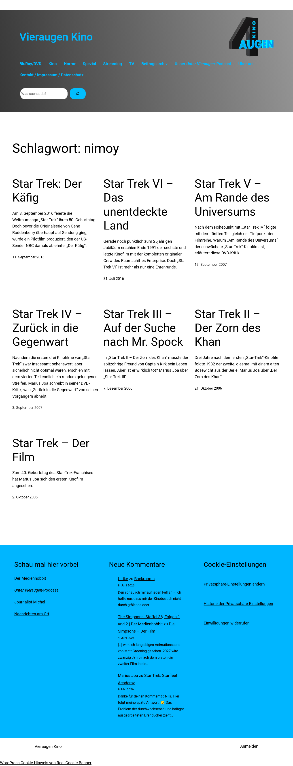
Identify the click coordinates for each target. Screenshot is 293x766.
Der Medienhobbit (30, 578)
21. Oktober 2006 (208, 388)
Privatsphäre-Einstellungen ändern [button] (234, 584)
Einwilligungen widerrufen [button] (227, 623)
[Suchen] (78, 93)
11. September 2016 (28, 257)
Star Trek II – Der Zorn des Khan (228, 328)
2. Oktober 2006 (25, 497)
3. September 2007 (27, 408)
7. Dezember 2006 (118, 388)
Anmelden (249, 746)
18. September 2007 (211, 264)
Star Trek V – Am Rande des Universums (232, 198)
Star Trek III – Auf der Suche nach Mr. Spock (143, 328)
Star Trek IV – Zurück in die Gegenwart (47, 328)
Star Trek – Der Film (50, 450)
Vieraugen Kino (56, 36)
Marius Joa (128, 675)
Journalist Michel (29, 602)
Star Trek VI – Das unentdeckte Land (139, 204)
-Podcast (36, 590)
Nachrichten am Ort (31, 614)
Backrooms (144, 578)
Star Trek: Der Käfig (47, 190)
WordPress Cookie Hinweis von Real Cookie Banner (45, 762)
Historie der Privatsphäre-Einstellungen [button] (238, 603)
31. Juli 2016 (114, 279)
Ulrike (123, 578)
